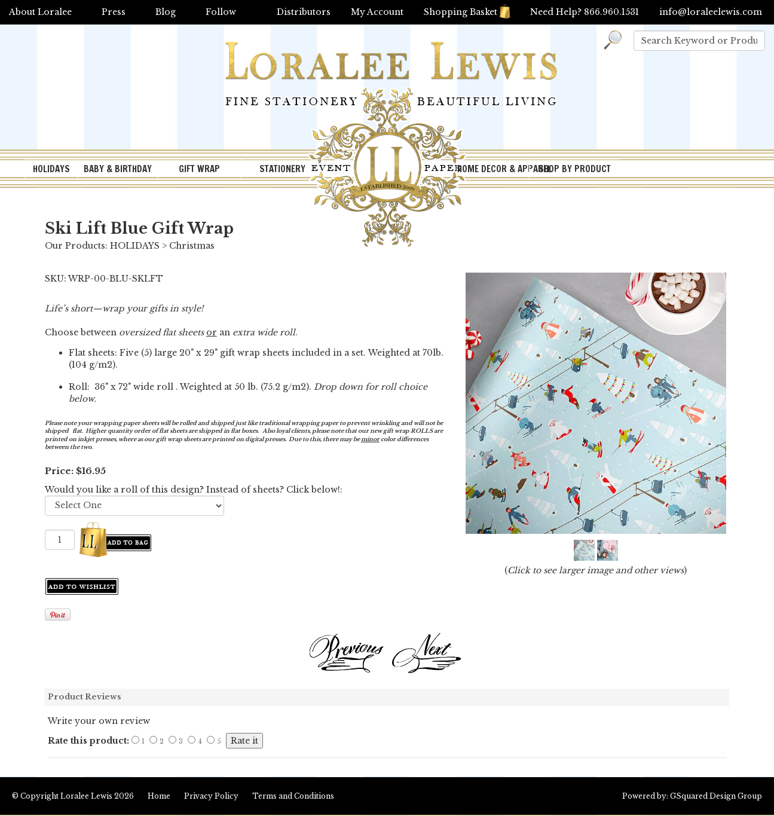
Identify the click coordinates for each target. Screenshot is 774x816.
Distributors (304, 12)
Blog (165, 12)
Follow (221, 12)
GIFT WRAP (199, 169)
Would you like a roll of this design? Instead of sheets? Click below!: (193, 489)
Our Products (75, 245)
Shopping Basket (467, 12)
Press (114, 12)
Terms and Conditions (293, 795)
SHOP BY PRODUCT (575, 169)
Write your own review (99, 721)
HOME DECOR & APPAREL (493, 169)
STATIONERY (282, 169)
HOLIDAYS (51, 169)
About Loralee (40, 12)
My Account (377, 12)
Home (159, 795)
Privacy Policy (211, 795)
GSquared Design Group (716, 795)
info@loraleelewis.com (710, 12)
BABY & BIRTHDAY (118, 169)
